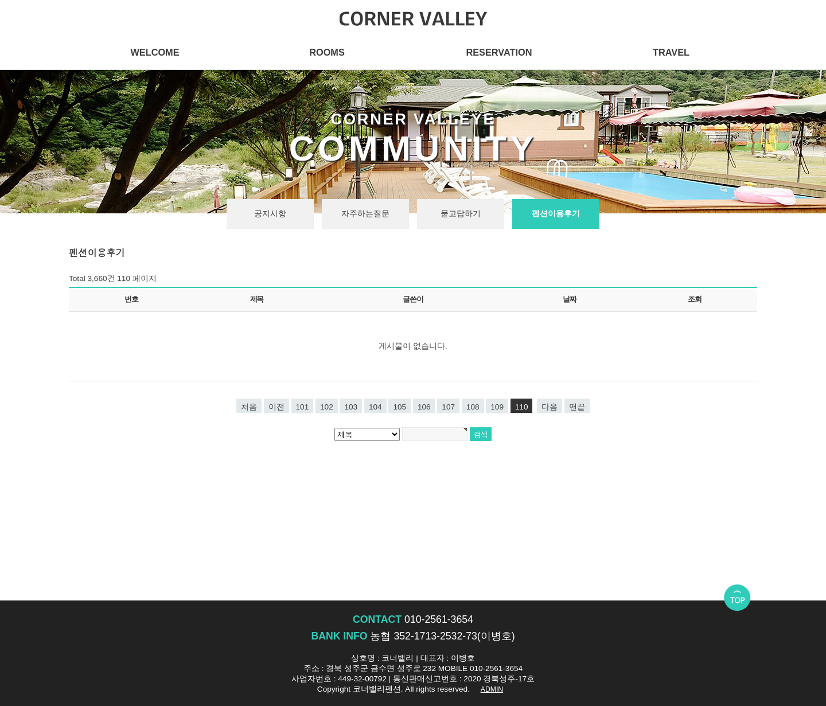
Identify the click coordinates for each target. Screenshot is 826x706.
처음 (249, 407)
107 (448, 407)
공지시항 (270, 213)
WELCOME (154, 52)
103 (350, 407)
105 (399, 407)
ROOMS (327, 52)
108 (473, 407)
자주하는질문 (365, 213)
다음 (549, 407)
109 (497, 407)
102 (326, 407)
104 (375, 407)
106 (424, 407)
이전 (276, 407)
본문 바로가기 (0, 0)
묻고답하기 (461, 213)
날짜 (569, 299)
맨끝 (577, 407)
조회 (694, 299)
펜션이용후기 (556, 213)
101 (302, 407)
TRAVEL (671, 52)
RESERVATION (499, 52)
